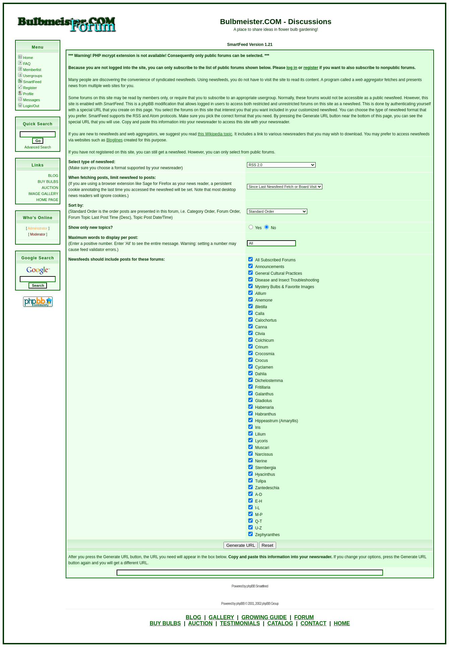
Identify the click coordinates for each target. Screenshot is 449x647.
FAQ (24, 64)
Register (27, 88)
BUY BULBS (48, 182)
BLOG (53, 176)
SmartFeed (29, 82)
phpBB (240, 603)
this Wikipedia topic (215, 134)
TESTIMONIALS (240, 623)
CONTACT (313, 623)
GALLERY (221, 617)
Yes (258, 227)
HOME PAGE (47, 200)
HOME (342, 623)
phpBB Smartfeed (257, 586)
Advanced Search (37, 147)
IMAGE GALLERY (43, 194)
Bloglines (114, 140)
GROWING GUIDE (264, 617)
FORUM (304, 617)
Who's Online (37, 217)
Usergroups (30, 76)
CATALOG (280, 623)
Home (25, 58)
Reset (267, 545)
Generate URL (240, 545)
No (273, 227)
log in (291, 67)
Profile (26, 94)
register (311, 67)
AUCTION (50, 188)
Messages (29, 100)
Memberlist (29, 70)
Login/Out (28, 106)
